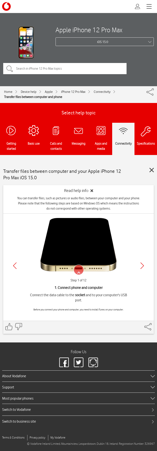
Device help (28, 92)
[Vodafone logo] (6, 6)
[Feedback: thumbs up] (9, 326)
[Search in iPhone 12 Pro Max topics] (65, 68)
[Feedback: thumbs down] (18, 326)
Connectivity (102, 92)
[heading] (78, 376)
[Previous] (15, 265)
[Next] (142, 265)
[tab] (78, 410)
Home (8, 92)
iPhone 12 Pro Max (73, 92)
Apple (49, 92)
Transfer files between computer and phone (33, 97)
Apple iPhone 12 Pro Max (89, 30)
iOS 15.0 (102, 42)
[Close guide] (151, 170)
